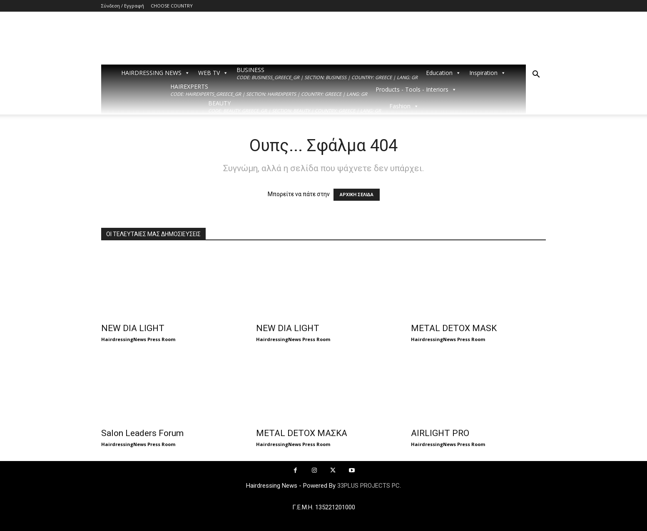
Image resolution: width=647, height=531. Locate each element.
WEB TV (213, 73)
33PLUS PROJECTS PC (368, 485)
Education (443, 73)
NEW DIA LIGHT (132, 328)
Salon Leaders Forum (142, 433)
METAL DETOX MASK (454, 328)
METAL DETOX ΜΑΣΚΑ (301, 433)
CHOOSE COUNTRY (172, 5)
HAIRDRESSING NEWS (155, 73)
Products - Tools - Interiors (416, 89)
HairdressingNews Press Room (138, 339)
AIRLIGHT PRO (440, 433)
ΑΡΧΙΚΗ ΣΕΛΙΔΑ (356, 194)
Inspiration (487, 73)
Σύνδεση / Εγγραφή (122, 5)
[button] (536, 75)
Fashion (404, 106)
